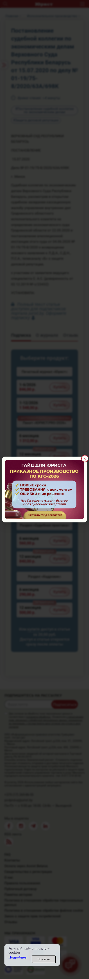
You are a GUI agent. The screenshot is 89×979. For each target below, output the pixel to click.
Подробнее (17, 957)
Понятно (43, 959)
